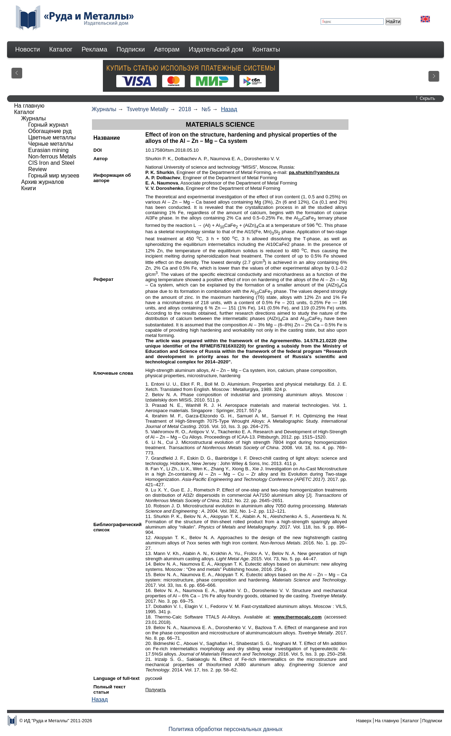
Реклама (94, 49)
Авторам (166, 49)
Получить (155, 689)
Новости (27, 49)
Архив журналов (42, 182)
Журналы (104, 109)
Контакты (266, 49)
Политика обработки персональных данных (225, 729)
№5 (206, 109)
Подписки (131, 49)
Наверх (364, 720)
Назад (229, 109)
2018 (185, 109)
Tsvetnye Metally (147, 109)
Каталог (60, 49)
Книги (28, 188)
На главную (29, 106)
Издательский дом (216, 49)
